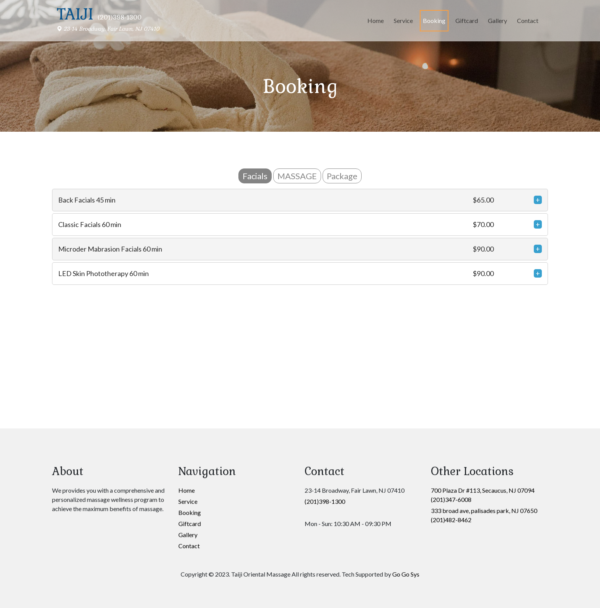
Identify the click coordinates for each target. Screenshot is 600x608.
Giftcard (466, 20)
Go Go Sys (405, 377)
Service (403, 20)
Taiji (75, 14)
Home (375, 20)
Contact (527, 20)
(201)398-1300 (325, 305)
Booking (434, 20)
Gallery (497, 20)
